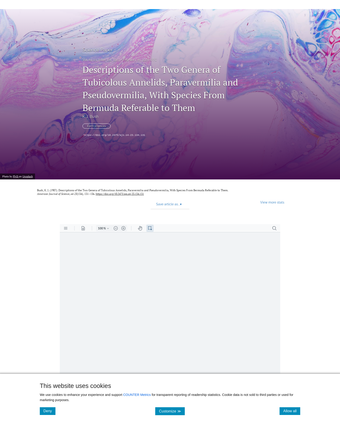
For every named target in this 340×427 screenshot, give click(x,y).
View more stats (272, 202)
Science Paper (97, 50)
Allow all (291, 411)
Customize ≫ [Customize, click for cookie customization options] (172, 411)
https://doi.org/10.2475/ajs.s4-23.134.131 (114, 135)
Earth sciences (96, 126)
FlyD (16, 176)
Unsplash (27, 176)
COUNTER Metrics (137, 395)
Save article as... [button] (169, 204)
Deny (49, 411)
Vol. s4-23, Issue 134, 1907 (101, 60)
